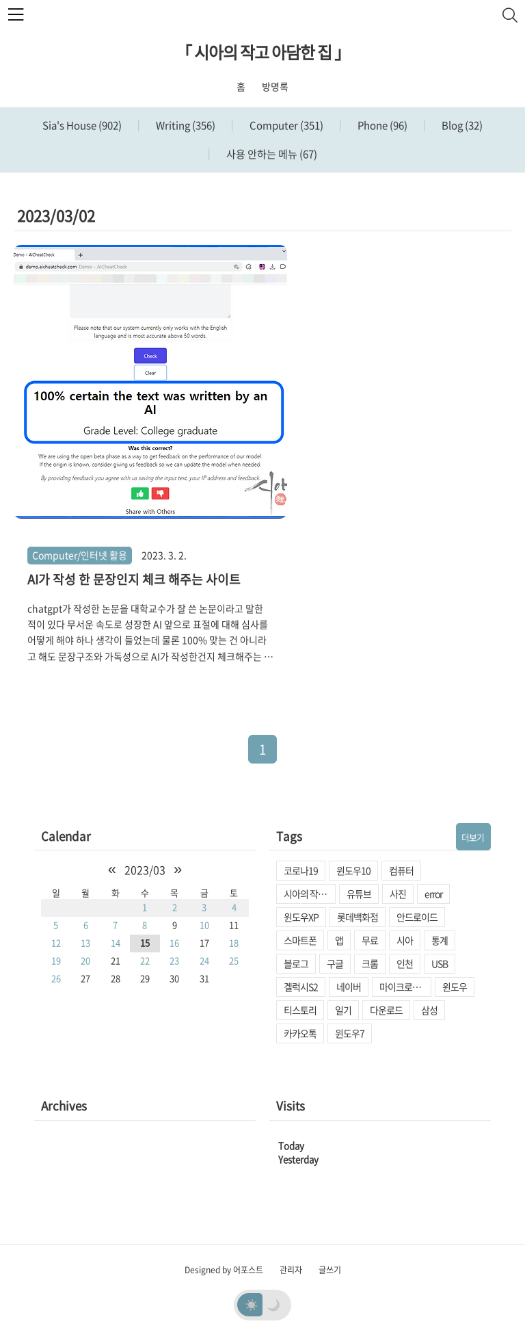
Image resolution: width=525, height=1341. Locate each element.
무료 (370, 940)
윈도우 (454, 986)
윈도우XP (301, 917)
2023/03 (144, 869)
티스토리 (300, 1010)
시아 (404, 940)
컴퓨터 (401, 870)
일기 (343, 1010)
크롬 (370, 963)
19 (56, 960)
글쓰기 (330, 1270)
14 (115, 942)
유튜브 (359, 893)
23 (174, 960)
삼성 (429, 1010)
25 (234, 960)
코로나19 (301, 870)
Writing (184, 125)
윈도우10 (353, 870)
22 (145, 960)
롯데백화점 (357, 917)
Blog (461, 125)
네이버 (348, 986)
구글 (335, 963)
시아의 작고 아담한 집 (310, 893)
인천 (404, 963)
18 (234, 942)
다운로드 (386, 1010)
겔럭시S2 (301, 986)
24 (204, 960)
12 (56, 942)
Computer (285, 125)
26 (56, 978)
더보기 (472, 837)
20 (85, 960)
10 (204, 924)
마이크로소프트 (405, 986)
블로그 (296, 963)
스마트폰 (300, 940)
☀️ (251, 1304)
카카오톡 (300, 1033)
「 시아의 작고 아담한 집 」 (263, 52)
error (433, 893)
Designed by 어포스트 (224, 1270)
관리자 (291, 1270)
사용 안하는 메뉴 (270, 153)
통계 (439, 940)
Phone (381, 125)
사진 (398, 893)
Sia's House (82, 125)
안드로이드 (417, 917)
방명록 (275, 86)
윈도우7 (349, 1033)
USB (439, 963)
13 (85, 942)
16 (174, 942)
